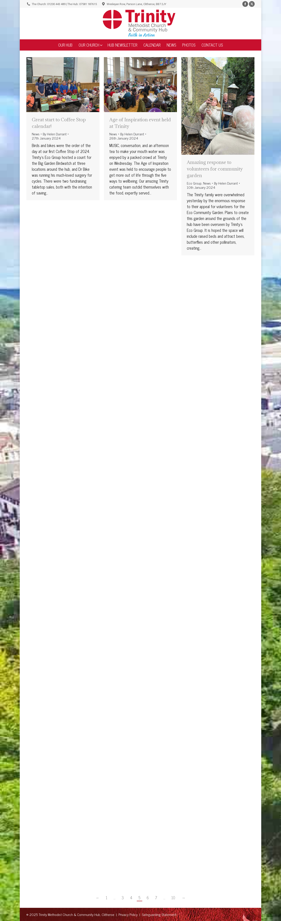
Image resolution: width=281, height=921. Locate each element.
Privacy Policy (128, 914)
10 (173, 897)
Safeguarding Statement (159, 914)
